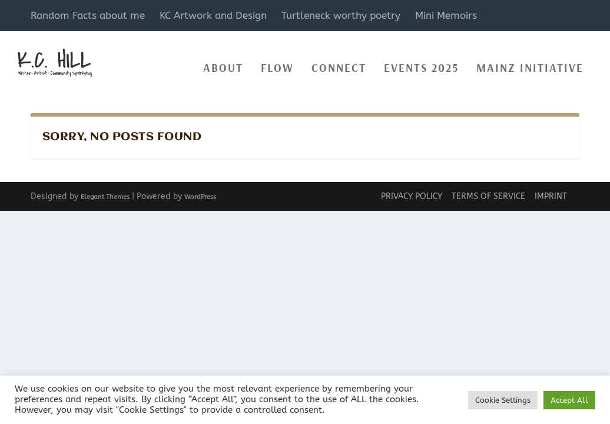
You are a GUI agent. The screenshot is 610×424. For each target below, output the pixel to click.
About (223, 62)
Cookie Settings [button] (503, 400)
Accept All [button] (569, 400)
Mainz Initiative (530, 62)
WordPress (200, 196)
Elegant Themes (105, 196)
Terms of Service (488, 196)
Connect (338, 62)
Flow (277, 62)
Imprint (551, 196)
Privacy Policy (411, 196)
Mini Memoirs (446, 15)
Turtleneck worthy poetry (340, 15)
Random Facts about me (88, 15)
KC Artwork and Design (213, 15)
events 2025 (421, 62)
